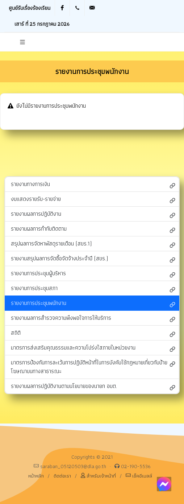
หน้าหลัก (36, 476)
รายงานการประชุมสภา (93, 289)
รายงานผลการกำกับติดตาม (93, 229)
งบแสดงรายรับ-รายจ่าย (93, 199)
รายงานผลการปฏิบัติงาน (93, 214)
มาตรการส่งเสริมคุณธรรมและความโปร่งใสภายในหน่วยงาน (93, 348)
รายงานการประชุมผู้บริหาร (93, 274)
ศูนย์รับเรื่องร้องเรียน (29, 8)
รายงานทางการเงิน (93, 184)
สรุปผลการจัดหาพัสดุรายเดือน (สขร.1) (93, 244)
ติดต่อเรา (62, 476)
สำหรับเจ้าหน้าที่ (98, 475)
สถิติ (93, 333)
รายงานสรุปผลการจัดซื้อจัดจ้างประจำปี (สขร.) (93, 259)
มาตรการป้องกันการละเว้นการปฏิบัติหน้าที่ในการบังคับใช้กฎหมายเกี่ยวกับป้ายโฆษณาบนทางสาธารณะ (93, 367)
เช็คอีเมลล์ (139, 475)
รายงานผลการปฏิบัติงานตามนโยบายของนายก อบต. (93, 386)
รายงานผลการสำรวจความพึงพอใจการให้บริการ (93, 318)
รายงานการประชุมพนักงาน (93, 303)
